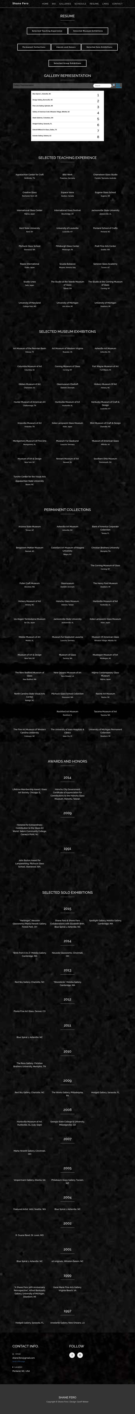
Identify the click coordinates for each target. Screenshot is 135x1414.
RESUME (94, 4)
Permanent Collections (34, 47)
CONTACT (117, 4)
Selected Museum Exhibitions (88, 31)
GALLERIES (65, 4)
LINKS (105, 4)
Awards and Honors (66, 47)
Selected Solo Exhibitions (99, 47)
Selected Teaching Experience (47, 31)
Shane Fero (20, 3)
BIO (54, 4)
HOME (45, 4)
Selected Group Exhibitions (67, 63)
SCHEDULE (80, 4)
